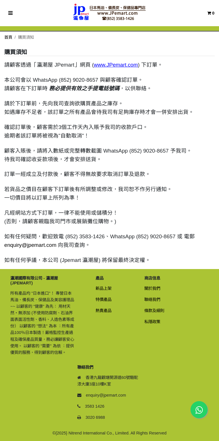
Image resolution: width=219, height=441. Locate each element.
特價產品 (103, 299)
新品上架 (103, 288)
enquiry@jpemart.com (30, 245)
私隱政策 (152, 321)
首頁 (8, 37)
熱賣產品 (103, 310)
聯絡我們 (152, 299)
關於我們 (152, 288)
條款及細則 (154, 310)
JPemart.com (122, 65)
